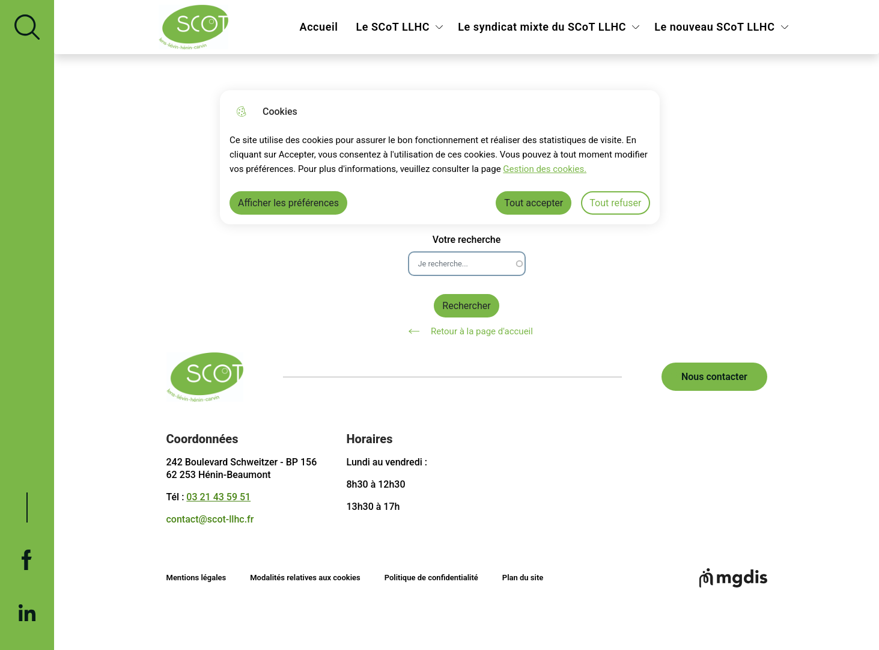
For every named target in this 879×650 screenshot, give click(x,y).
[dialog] (440, 157)
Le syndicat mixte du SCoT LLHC (542, 26)
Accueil (319, 26)
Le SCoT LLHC (393, 26)
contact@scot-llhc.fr (210, 519)
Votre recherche (467, 239)
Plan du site (522, 577)
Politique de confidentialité (431, 577)
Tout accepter (533, 203)
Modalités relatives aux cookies (305, 577)
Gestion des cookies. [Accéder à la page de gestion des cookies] (544, 169)
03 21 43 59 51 (218, 497)
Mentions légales (196, 577)
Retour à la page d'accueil (466, 331)
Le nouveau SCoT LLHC (714, 26)
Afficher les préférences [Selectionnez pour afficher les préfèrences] (288, 203)
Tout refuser (615, 203)
